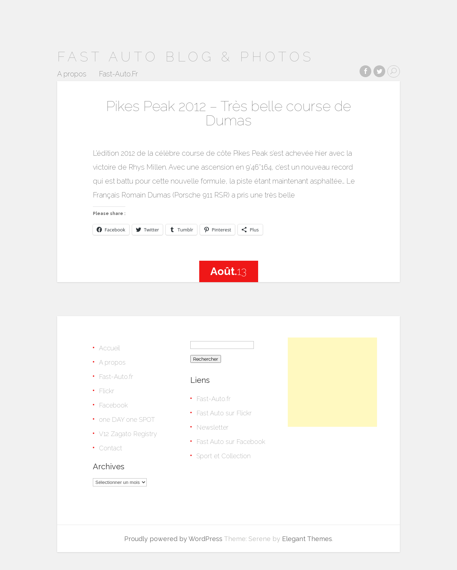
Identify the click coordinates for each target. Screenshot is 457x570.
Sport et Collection (223, 456)
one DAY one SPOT (127, 419)
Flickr (106, 391)
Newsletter (212, 427)
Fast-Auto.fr (116, 376)
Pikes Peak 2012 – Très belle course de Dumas (228, 113)
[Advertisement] (332, 382)
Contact (110, 448)
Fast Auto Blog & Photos (185, 57)
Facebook (113, 405)
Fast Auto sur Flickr (224, 413)
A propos (71, 74)
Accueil (109, 348)
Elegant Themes (307, 538)
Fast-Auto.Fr (118, 74)
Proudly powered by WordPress (173, 538)
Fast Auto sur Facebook (230, 441)
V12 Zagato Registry (128, 434)
